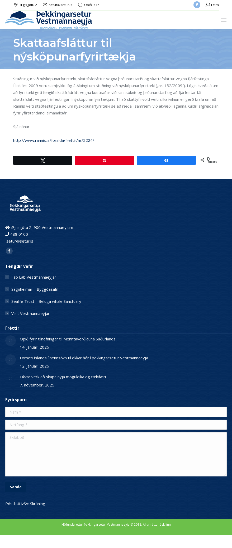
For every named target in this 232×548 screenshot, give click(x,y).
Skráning (37, 503)
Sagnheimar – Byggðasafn (34, 289)
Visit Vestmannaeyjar (30, 313)
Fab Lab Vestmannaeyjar (33, 277)
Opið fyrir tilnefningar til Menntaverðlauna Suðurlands (68, 338)
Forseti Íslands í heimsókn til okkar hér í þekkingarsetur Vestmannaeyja (84, 357)
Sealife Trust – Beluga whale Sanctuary (46, 301)
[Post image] (10, 340)
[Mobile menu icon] (223, 20)
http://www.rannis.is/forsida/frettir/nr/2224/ (53, 140)
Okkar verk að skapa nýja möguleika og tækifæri (63, 376)
